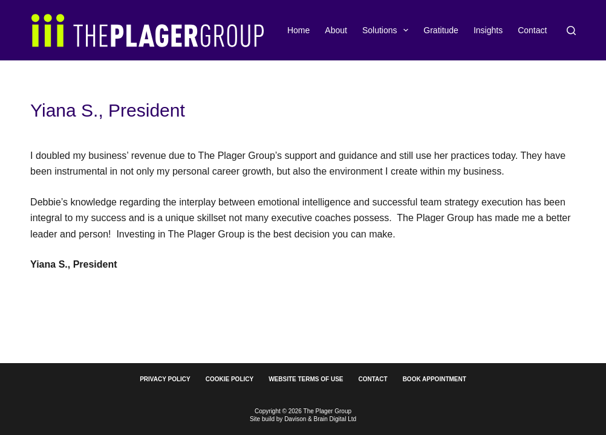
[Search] (571, 30)
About (336, 30)
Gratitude (440, 30)
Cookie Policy (229, 379)
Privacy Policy (165, 379)
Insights (488, 30)
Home (298, 30)
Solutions (387, 30)
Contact (532, 30)
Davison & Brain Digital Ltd (320, 419)
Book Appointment (434, 379)
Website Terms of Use (306, 379)
